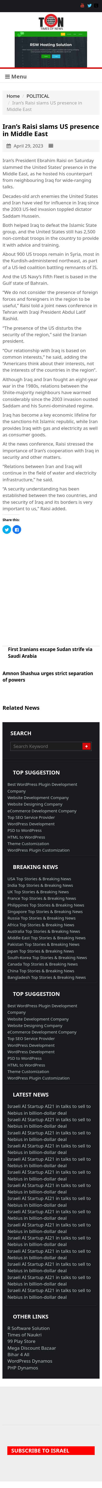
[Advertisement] (51, 589)
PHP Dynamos (22, 1368)
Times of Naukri (24, 1335)
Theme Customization (28, 843)
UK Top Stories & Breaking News (38, 891)
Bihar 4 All (18, 1354)
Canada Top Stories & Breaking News (42, 964)
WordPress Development (31, 823)
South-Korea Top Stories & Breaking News (47, 957)
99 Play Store (21, 1341)
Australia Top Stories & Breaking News (43, 931)
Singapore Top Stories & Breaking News (45, 911)
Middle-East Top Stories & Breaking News (46, 937)
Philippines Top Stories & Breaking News (45, 905)
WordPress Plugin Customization (38, 850)
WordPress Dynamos (29, 1361)
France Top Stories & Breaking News (41, 898)
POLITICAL (38, 96)
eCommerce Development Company (41, 810)
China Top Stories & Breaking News (40, 970)
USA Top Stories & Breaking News (39, 878)
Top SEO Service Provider (31, 817)
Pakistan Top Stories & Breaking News (43, 944)
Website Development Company (38, 797)
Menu (16, 76)
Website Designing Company (34, 804)
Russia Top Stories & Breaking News (41, 918)
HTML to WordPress (26, 837)
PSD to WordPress (24, 830)
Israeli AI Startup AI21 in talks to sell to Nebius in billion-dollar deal (49, 1109)
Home (13, 96)
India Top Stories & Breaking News (40, 885)
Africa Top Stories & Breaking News (40, 924)
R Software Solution (28, 1328)
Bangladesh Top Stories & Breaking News (46, 977)
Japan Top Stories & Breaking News (40, 951)
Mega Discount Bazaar (31, 1348)
